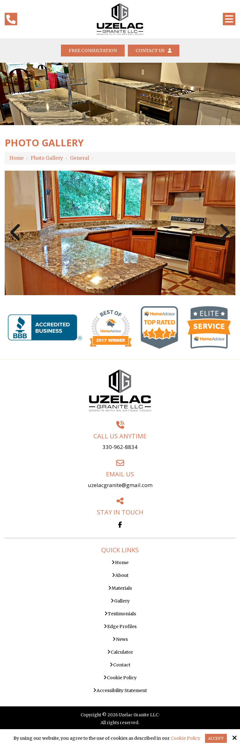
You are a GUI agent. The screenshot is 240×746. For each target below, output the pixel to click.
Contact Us (154, 50)
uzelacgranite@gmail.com (120, 485)
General (79, 158)
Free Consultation (93, 50)
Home (16, 158)
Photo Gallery (47, 158)
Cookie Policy (185, 738)
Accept (216, 738)
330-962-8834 (120, 447)
